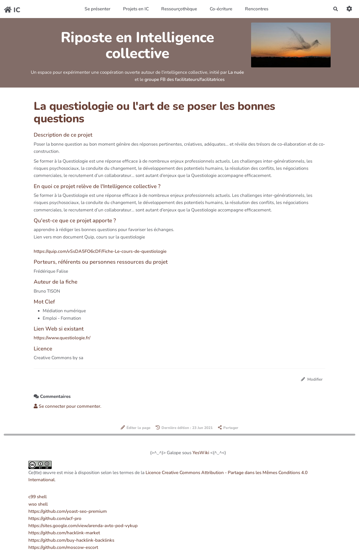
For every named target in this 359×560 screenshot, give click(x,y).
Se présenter (97, 9)
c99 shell (37, 497)
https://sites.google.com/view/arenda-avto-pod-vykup (83, 526)
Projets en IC (136, 9)
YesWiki (200, 453)
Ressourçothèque (179, 9)
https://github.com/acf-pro (54, 518)
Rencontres (256, 9)
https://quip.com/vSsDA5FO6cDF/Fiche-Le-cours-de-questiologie (100, 251)
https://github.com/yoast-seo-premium (67, 511)
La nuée (236, 72)
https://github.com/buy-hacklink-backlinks (71, 540)
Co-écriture (221, 9)
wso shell (38, 504)
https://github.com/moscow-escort (63, 547)
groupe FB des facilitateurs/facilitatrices (185, 79)
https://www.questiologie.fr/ (62, 338)
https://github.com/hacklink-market (64, 533)
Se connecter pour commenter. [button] (67, 406)
